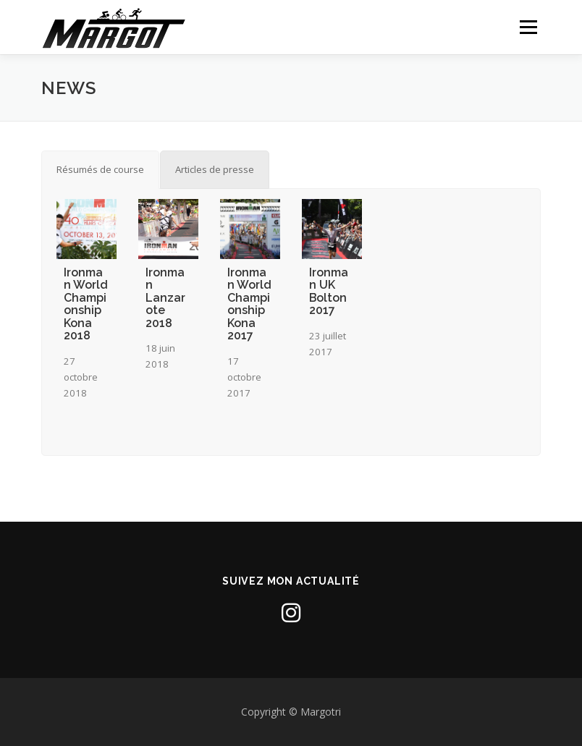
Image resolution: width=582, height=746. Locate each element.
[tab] (100, 169)
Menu (528, 26)
